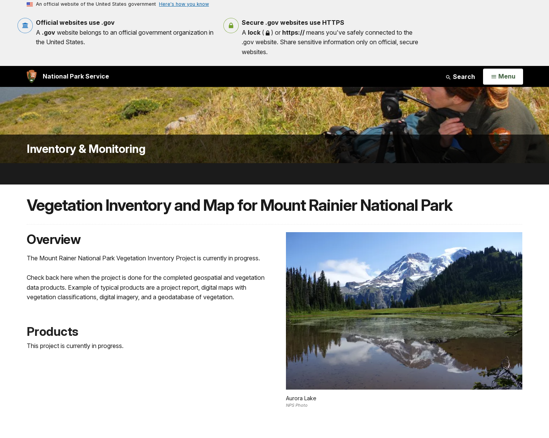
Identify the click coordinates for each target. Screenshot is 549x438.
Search (460, 76)
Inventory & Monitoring (86, 149)
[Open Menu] (503, 77)
